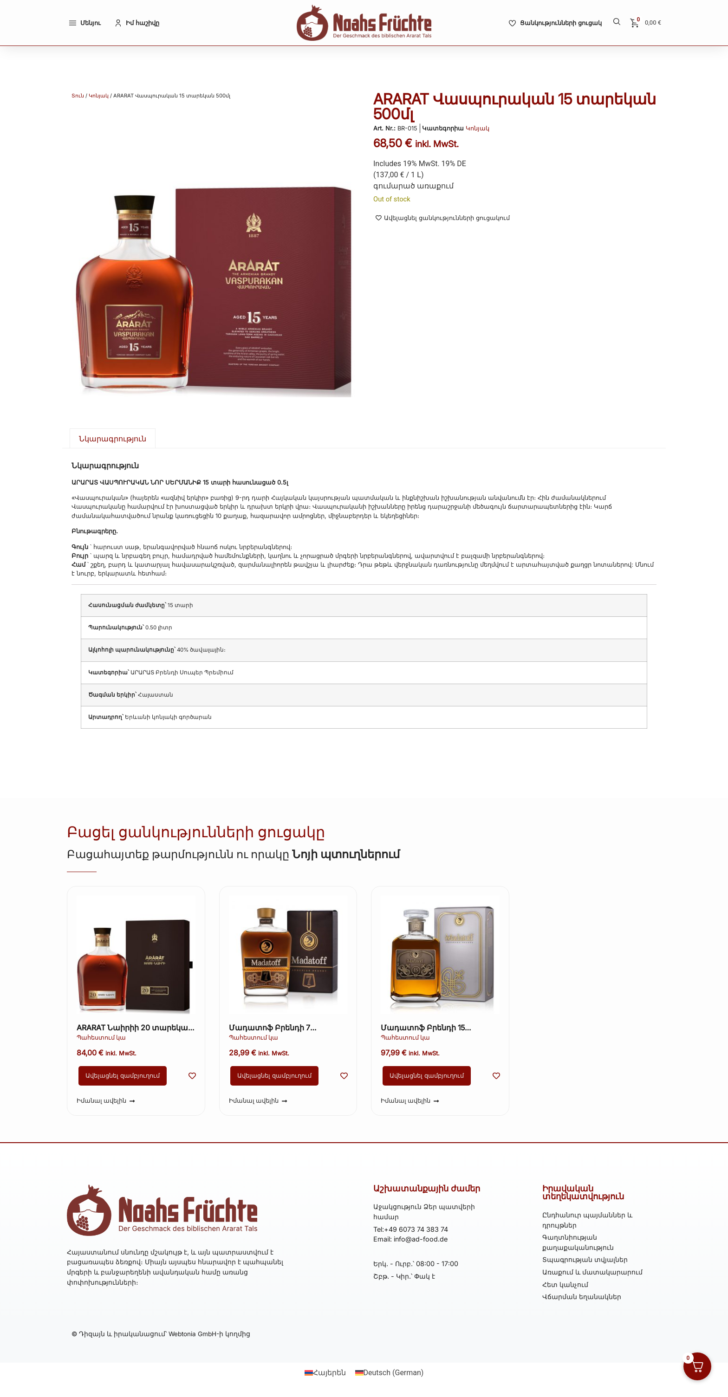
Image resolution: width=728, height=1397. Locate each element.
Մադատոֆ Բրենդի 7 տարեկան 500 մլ (269, 1028)
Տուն (78, 95)
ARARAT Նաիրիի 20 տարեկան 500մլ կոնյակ (135, 1028)
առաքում (435, 185)
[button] (616, 21)
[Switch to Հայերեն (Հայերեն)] (325, 1372)
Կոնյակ (99, 95)
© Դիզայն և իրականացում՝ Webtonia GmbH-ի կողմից (161, 1334)
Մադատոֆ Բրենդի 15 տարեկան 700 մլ (423, 1028)
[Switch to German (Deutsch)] (390, 1372)
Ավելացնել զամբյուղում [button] (122, 1075)
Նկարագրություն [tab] (112, 438)
